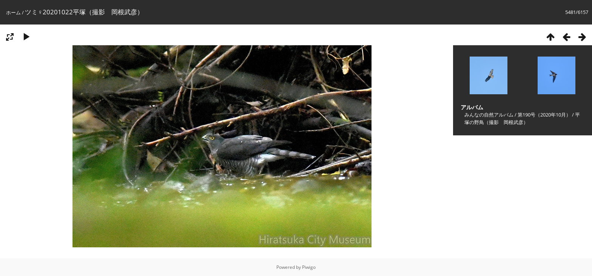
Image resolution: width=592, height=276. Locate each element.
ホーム (13, 12)
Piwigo (309, 267)
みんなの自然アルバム (488, 114)
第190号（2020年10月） (544, 114)
